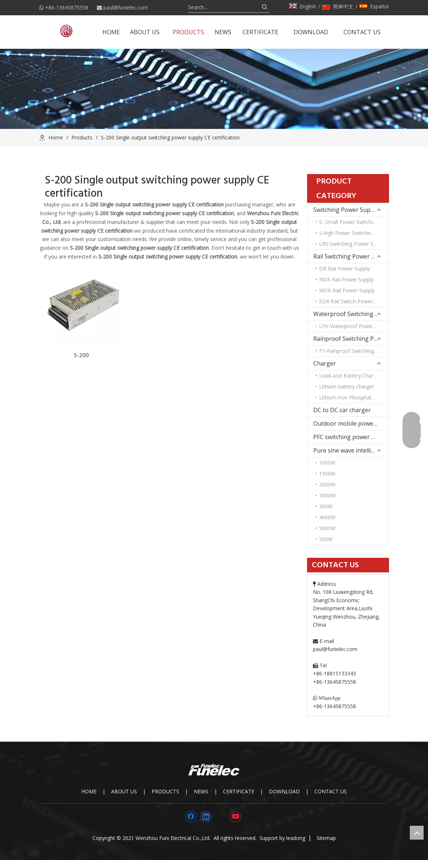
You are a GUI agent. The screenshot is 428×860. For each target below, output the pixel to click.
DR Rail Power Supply (344, 268)
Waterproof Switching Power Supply (351, 314)
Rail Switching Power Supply (351, 256)
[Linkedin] (206, 816)
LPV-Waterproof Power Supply (354, 326)
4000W (327, 517)
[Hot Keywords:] (265, 7)
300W (326, 506)
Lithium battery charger (346, 386)
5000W (327, 528)
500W (326, 539)
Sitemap (326, 838)
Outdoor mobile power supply (351, 423)
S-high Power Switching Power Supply (354, 232)
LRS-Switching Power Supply (352, 243)
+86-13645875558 (66, 7)
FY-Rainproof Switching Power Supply (354, 350)
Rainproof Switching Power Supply (351, 339)
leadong (295, 838)
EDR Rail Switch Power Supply (354, 301)
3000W (327, 495)
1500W (327, 473)
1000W (327, 462)
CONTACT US (330, 791)
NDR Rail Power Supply (346, 279)
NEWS (201, 791)
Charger (324, 363)
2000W (327, 484)
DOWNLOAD (284, 791)
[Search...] (224, 7)
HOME (89, 791)
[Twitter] (221, 816)
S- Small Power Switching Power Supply (354, 221)
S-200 (81, 355)
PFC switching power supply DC (351, 437)
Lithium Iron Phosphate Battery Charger (354, 397)
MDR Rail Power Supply (346, 290)
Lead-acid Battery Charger (350, 375)
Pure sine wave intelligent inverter (351, 450)
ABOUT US (124, 791)
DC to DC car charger (342, 410)
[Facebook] (191, 816)
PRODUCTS (165, 791)
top (417, 833)
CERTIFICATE (238, 791)
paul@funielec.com (125, 7)
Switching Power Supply (345, 210)
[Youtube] (236, 816)
